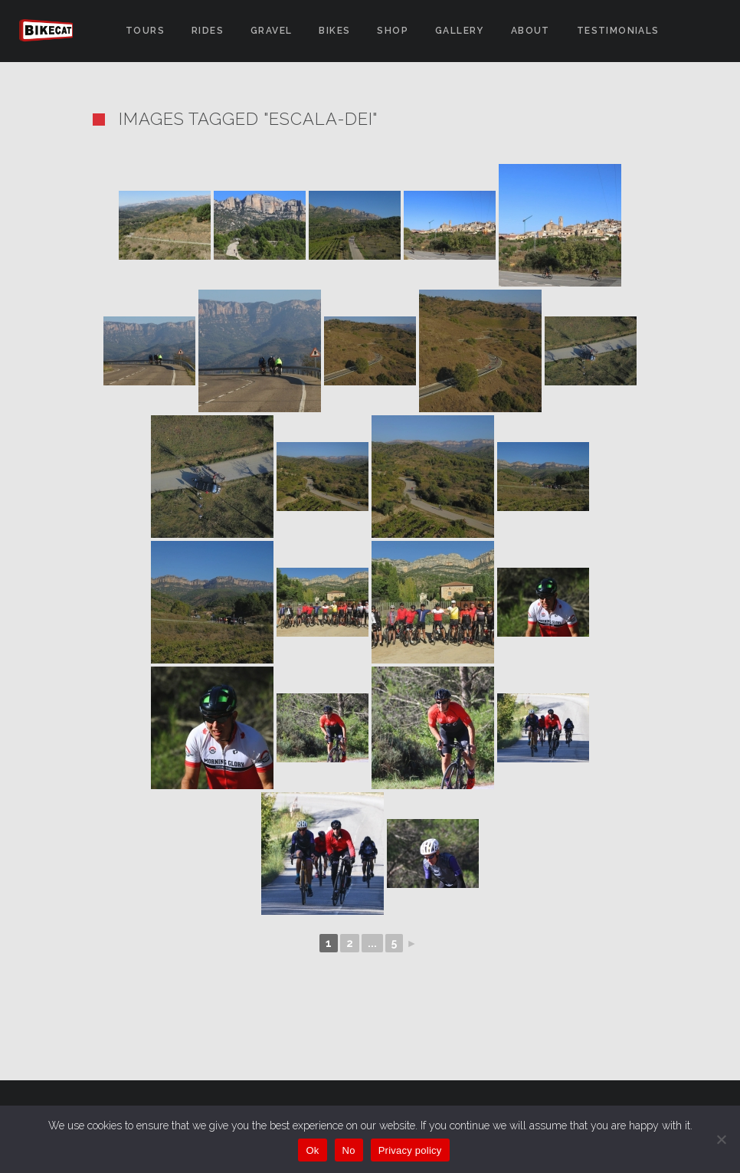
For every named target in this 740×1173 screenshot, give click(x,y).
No (348, 1150)
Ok (312, 1150)
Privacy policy (410, 1150)
